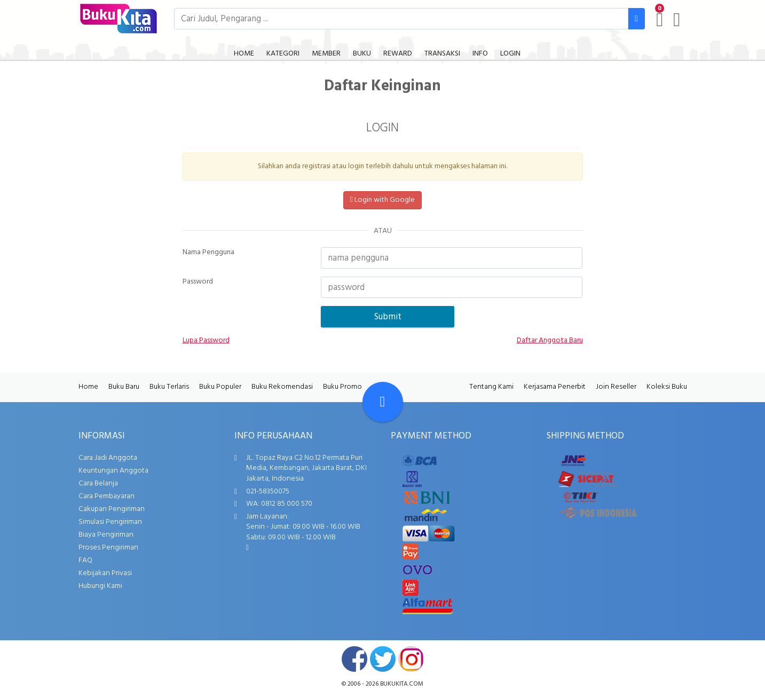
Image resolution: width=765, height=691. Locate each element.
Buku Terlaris (169, 387)
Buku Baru (123, 387)
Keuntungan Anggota (113, 471)
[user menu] (676, 20)
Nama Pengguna (208, 252)
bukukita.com (401, 684)
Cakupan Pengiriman (111, 509)
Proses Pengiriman (108, 547)
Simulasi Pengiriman (110, 522)
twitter (382, 659)
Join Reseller (616, 387)
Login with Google (382, 200)
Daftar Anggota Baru (550, 340)
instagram (411, 659)
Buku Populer (220, 387)
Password (198, 282)
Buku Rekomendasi (282, 387)
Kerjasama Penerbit (555, 387)
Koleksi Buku (666, 387)
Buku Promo (342, 387)
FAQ (85, 560)
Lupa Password (206, 340)
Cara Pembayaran (106, 496)
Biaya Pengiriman (105, 535)
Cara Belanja (98, 483)
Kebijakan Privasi (105, 573)
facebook (354, 659)
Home (88, 387)
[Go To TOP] (382, 402)
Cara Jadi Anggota (107, 458)
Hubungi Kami (100, 586)
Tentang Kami (491, 387)
